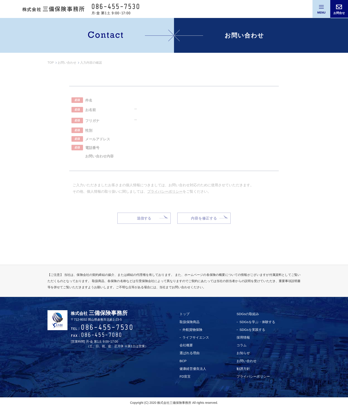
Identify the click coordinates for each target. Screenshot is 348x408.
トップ (185, 314)
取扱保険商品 (190, 322)
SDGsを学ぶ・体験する (258, 322)
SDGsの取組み (248, 314)
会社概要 (187, 345)
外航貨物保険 (193, 330)
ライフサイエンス (196, 337)
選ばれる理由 (190, 353)
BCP (183, 361)
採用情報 (243, 337)
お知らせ (243, 353)
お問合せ (339, 13)
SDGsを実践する (253, 330)
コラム (241, 345)
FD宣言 (185, 376)
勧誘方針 (243, 369)
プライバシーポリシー (254, 376)
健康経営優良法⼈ (194, 369)
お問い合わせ (247, 361)
